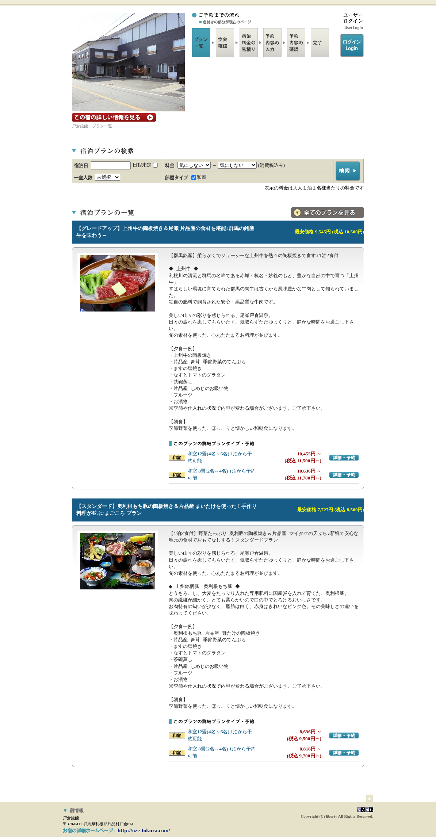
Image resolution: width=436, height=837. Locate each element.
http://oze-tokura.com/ (144, 830)
